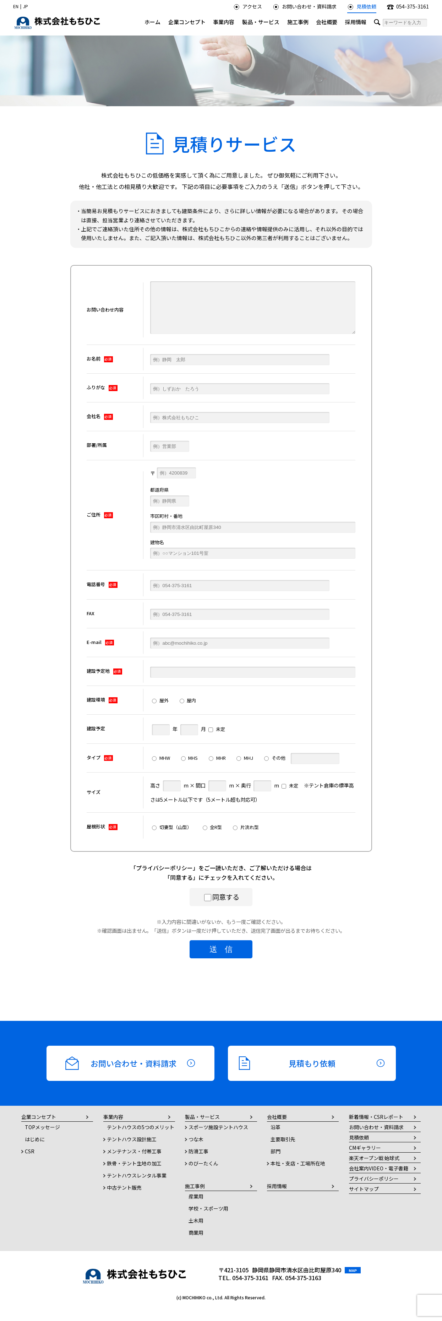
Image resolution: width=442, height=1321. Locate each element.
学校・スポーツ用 (208, 1208)
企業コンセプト (187, 22)
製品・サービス (260, 22)
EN (15, 6)
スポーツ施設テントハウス (218, 1127)
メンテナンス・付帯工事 (134, 1151)
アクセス (247, 6)
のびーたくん (203, 1163)
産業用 (196, 1196)
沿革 (275, 1127)
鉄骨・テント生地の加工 (134, 1163)
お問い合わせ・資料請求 (305, 6)
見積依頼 (361, 6)
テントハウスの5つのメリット (140, 1127)
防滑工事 (198, 1151)
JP (25, 6)
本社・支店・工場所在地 (298, 1163)
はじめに (35, 1139)
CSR (29, 1151)
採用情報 (355, 22)
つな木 (196, 1139)
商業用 (196, 1232)
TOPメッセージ (42, 1127)
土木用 (196, 1220)
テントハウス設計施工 (132, 1139)
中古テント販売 (124, 1187)
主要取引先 (283, 1139)
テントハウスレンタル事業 (137, 1175)
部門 (275, 1151)
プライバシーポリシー (164, 867)
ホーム (152, 22)
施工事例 (298, 22)
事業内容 (223, 22)
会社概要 (326, 22)
